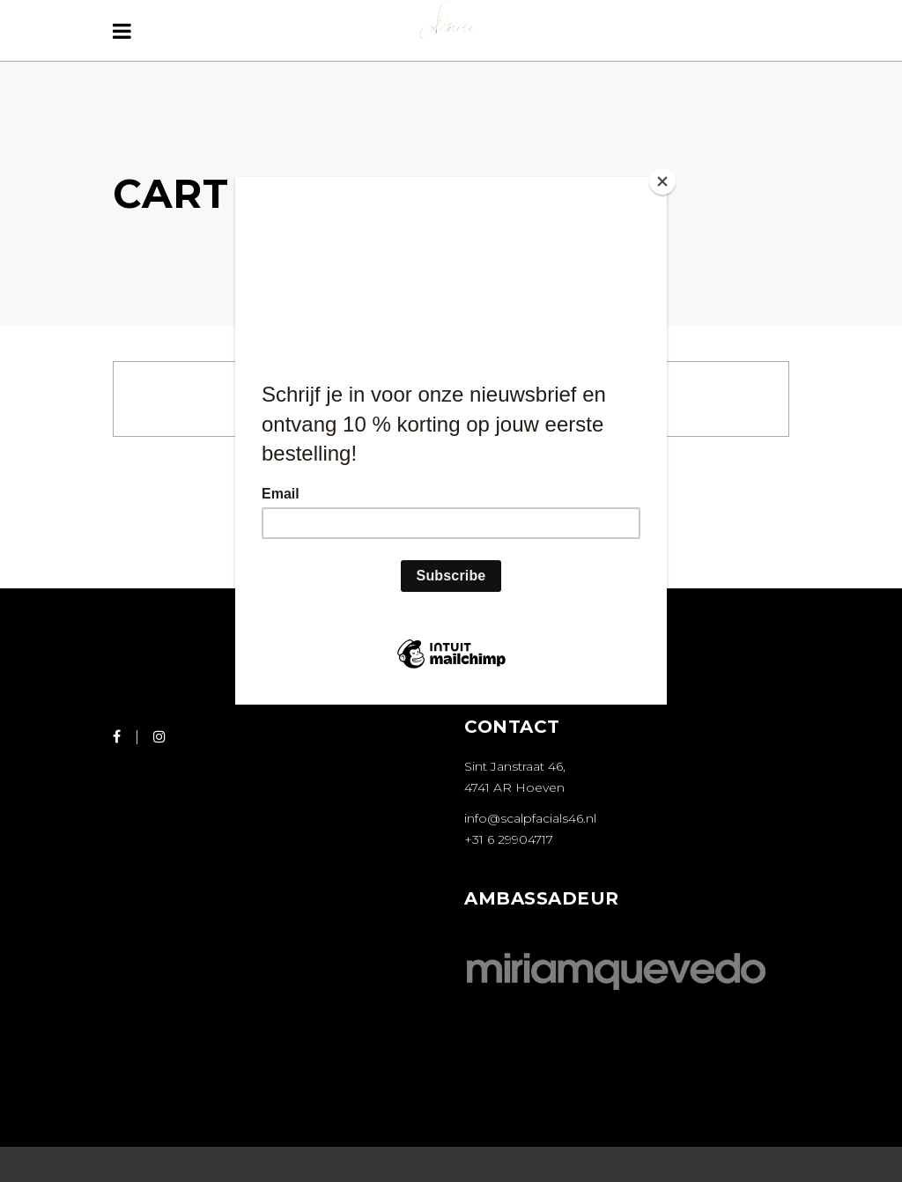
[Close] (662, 181)
